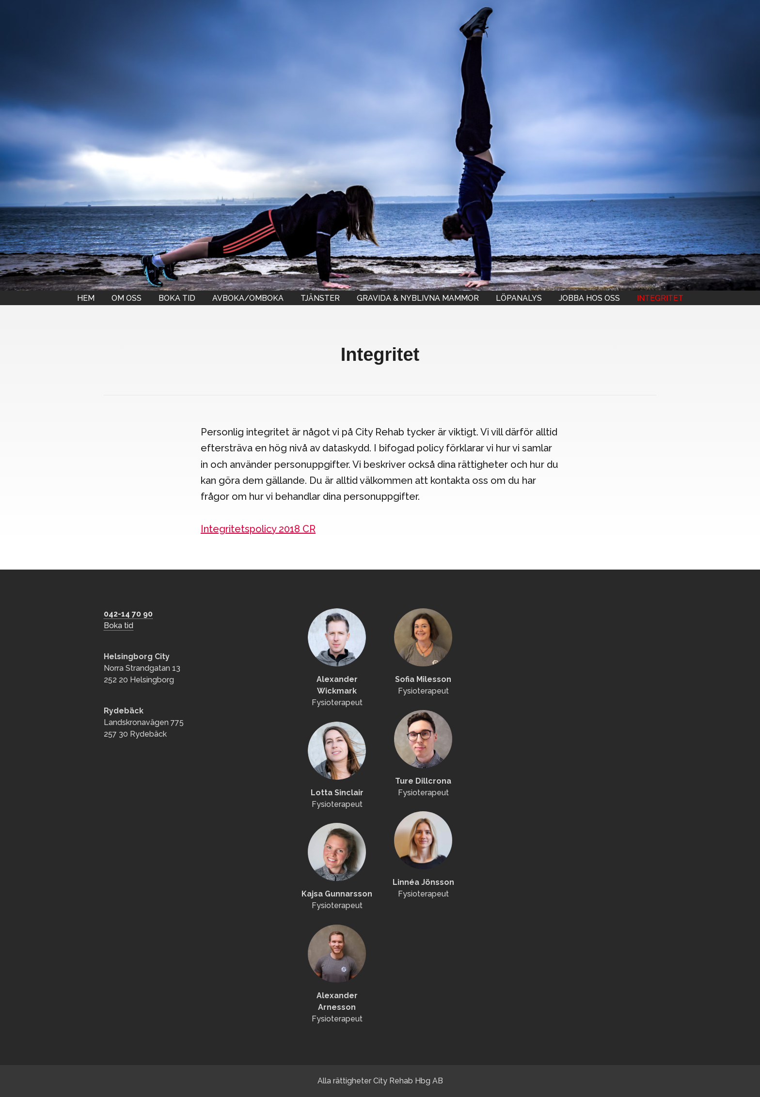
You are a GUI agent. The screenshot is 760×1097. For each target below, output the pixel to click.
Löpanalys (519, 298)
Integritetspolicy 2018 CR (258, 529)
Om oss (126, 298)
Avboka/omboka (248, 298)
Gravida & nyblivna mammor (418, 298)
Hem (86, 298)
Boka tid (176, 298)
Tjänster (320, 298)
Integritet (660, 298)
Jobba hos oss (589, 298)
